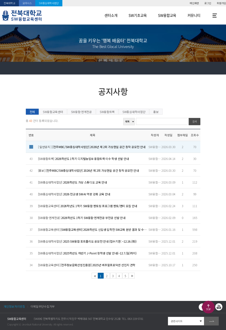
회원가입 (221, 3)
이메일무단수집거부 (43, 306)
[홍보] (88, 170)
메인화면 (194, 3)
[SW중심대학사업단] (72, 182)
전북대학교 (9, 3)
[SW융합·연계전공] (81, 218)
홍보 (156, 112)
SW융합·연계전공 (81, 112)
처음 (94, 276)
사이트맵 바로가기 (215, 15)
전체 (32, 112)
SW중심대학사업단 (49, 3)
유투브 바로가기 (218, 307)
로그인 (207, 3)
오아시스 (27, 3)
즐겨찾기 (194, 68)
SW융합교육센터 (53, 112)
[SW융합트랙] (83, 158)
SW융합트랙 (107, 112)
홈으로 (6, 68)
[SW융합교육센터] (87, 206)
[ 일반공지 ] (92, 147)
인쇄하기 (219, 68)
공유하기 (207, 68)
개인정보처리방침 (14, 306)
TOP (208, 309)
